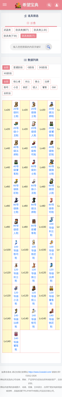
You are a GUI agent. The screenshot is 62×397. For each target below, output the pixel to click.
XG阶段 (8, 73)
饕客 (44, 87)
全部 (6, 67)
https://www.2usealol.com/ (39, 372)
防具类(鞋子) (28, 36)
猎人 (35, 87)
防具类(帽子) (22, 30)
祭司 (6, 87)
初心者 (16, 81)
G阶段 (31, 67)
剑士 (27, 81)
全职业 (7, 93)
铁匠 (25, 87)
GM (54, 87)
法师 (47, 81)
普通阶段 (18, 67)
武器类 (7, 30)
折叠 (31, 23)
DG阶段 (43, 67)
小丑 (15, 87)
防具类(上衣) (40, 30)
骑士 (37, 81)
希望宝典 (26, 5)
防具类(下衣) (10, 36)
